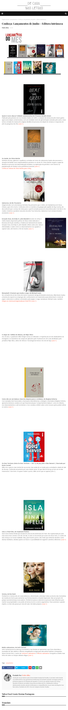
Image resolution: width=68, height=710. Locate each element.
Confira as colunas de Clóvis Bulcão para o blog (16, 168)
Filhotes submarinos (43, 653)
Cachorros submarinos (28, 653)
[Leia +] (21, 124)
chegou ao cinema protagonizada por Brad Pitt (16, 301)
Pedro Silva (5, 28)
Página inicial (5, 19)
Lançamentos (13, 19)
